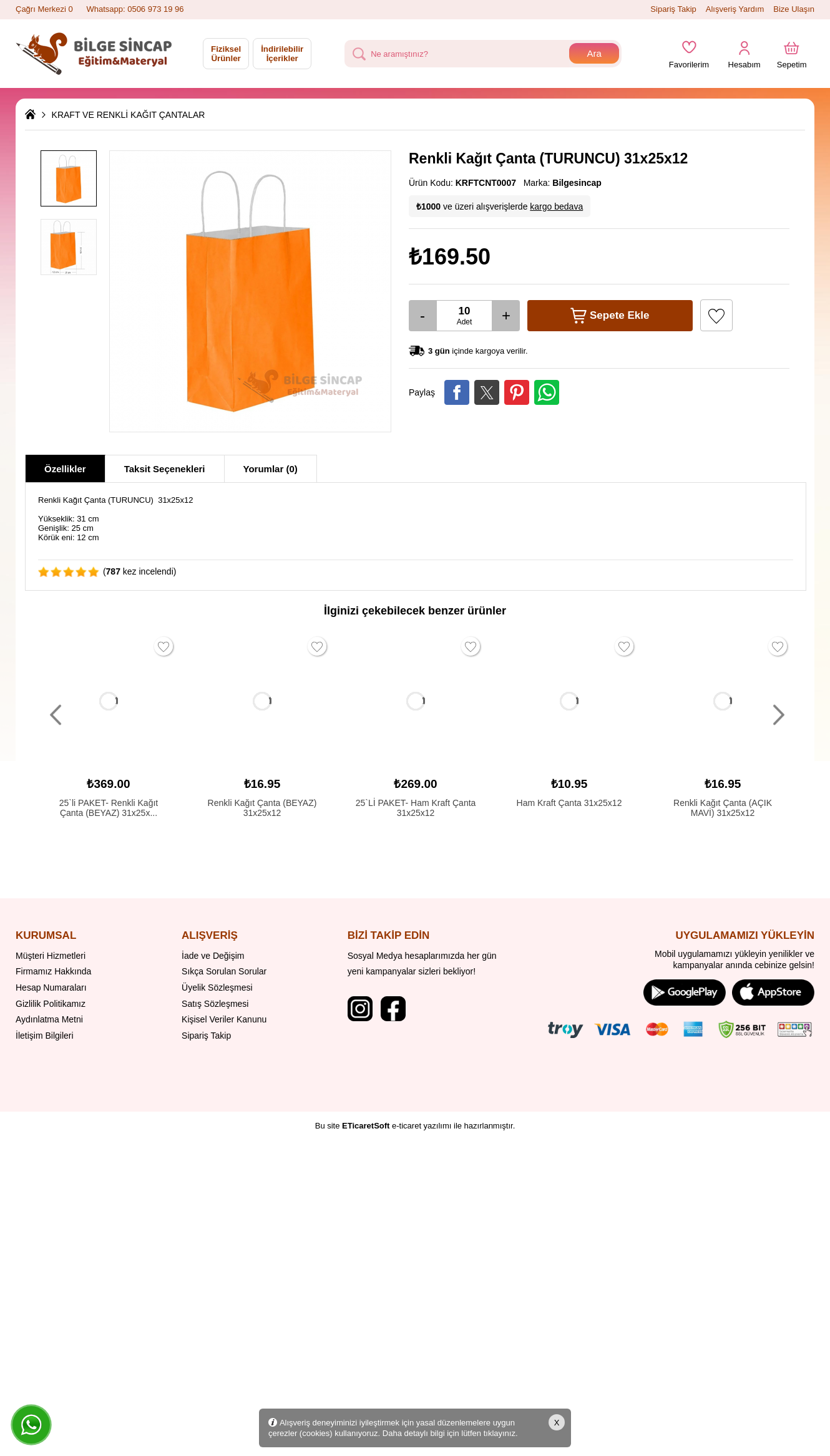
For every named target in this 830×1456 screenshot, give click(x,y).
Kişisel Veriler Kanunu (224, 1019)
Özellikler (65, 468)
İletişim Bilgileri (45, 1036)
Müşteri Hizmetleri (50, 956)
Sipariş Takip (673, 9)
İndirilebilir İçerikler (282, 53)
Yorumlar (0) (270, 468)
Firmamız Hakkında (53, 971)
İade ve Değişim (213, 956)
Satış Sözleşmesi (215, 1004)
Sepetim (792, 60)
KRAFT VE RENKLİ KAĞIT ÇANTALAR (128, 115)
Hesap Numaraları (51, 988)
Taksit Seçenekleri (164, 468)
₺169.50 (450, 256)
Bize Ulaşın (793, 9)
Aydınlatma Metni (49, 1019)
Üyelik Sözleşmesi (217, 988)
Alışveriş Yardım (735, 9)
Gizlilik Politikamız (50, 1004)
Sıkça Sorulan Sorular (224, 971)
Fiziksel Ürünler (226, 53)
